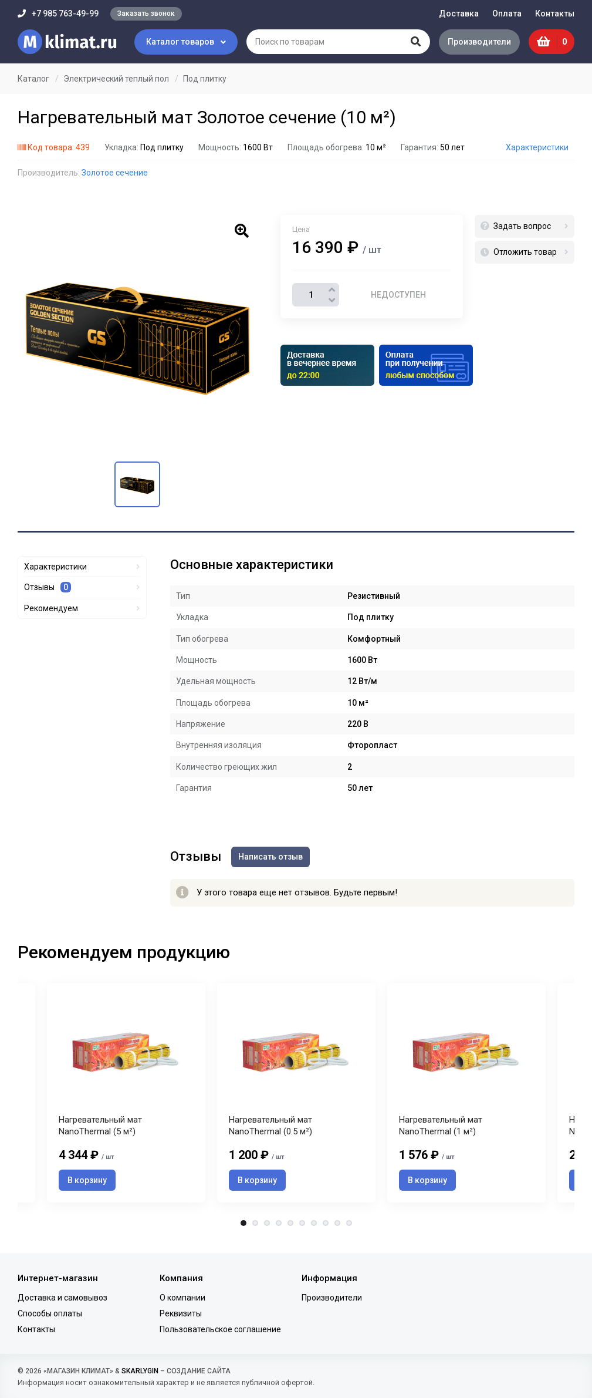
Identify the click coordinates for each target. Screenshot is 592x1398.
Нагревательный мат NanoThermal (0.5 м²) (270, 1129)
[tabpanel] (296, 1094)
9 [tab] (337, 1226)
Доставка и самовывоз (62, 1297)
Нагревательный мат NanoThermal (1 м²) (440, 1129)
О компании (182, 1297)
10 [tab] (349, 1226)
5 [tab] (290, 1226)
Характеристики (537, 147)
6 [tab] (302, 1226)
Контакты (554, 13)
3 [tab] (267, 1226)
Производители (477, 41)
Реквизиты (181, 1313)
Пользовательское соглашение (220, 1329)
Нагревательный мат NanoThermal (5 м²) (100, 1129)
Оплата (507, 13)
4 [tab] (279, 1226)
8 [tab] (326, 1226)
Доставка (459, 13)
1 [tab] (243, 1226)
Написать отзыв (272, 856)
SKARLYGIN (139, 1371)
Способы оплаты (50, 1313)
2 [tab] (255, 1226)
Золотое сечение (115, 172)
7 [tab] (314, 1226)
